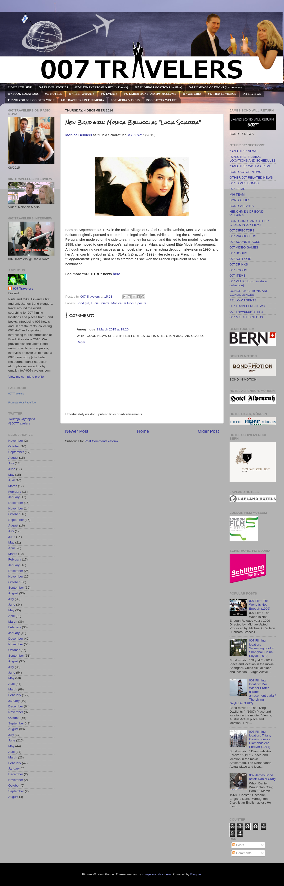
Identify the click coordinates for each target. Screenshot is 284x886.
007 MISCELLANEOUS (246, 317)
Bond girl (82, 303)
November (15, 440)
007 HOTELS (53, 93)
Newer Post (76, 431)
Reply (81, 342)
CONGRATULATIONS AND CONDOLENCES (249, 292)
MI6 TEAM (237, 194)
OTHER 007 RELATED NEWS (251, 177)
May (11, 474)
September (16, 452)
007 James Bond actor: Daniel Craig (262, 777)
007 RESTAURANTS (81, 93)
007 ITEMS (238, 275)
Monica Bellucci (122, 303)
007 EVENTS (109, 93)
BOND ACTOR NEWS (245, 172)
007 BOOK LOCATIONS (23, 93)
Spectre (140, 303)
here (116, 274)
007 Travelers (23, 288)
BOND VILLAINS (242, 206)
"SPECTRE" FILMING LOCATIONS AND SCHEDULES (253, 158)
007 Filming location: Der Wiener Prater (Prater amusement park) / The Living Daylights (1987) (253, 692)
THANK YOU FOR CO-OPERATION (31, 100)
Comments (242, 853)
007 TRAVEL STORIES (53, 87)
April (11, 480)
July (11, 463)
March (12, 486)
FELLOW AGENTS (243, 300)
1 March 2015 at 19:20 (113, 329)
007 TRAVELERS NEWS (247, 306)
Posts (238, 845)
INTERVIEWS (252, 93)
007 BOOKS (238, 253)
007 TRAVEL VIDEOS (222, 93)
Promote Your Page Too (22, 402)
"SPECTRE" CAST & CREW (250, 166)
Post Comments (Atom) (101, 441)
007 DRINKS (239, 264)
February (14, 491)
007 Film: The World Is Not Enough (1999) (259, 604)
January (14, 497)
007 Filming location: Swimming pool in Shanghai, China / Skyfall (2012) (261, 648)
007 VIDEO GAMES (244, 247)
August (13, 457)
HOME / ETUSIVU (20, 87)
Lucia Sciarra (100, 303)
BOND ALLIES (240, 200)
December (15, 503)
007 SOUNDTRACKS (245, 242)
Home (143, 431)
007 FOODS (238, 270)
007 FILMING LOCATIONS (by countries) (215, 87)
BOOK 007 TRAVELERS (162, 100)
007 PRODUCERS (243, 236)
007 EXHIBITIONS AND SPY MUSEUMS (150, 93)
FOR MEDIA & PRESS (125, 100)
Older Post (208, 431)
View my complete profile (26, 376)
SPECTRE (134, 135)
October (14, 446)
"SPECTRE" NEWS (243, 151)
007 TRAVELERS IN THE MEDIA (82, 100)
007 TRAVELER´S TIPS (246, 311)
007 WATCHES (192, 93)
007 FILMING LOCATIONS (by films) (158, 87)
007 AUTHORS (240, 259)
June (11, 469)
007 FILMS (237, 189)
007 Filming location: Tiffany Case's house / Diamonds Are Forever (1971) (260, 739)
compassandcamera (156, 874)
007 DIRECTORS (242, 230)
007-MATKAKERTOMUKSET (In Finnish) (101, 87)
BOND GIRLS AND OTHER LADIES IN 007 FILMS (249, 223)
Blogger (195, 874)
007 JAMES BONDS (244, 183)
